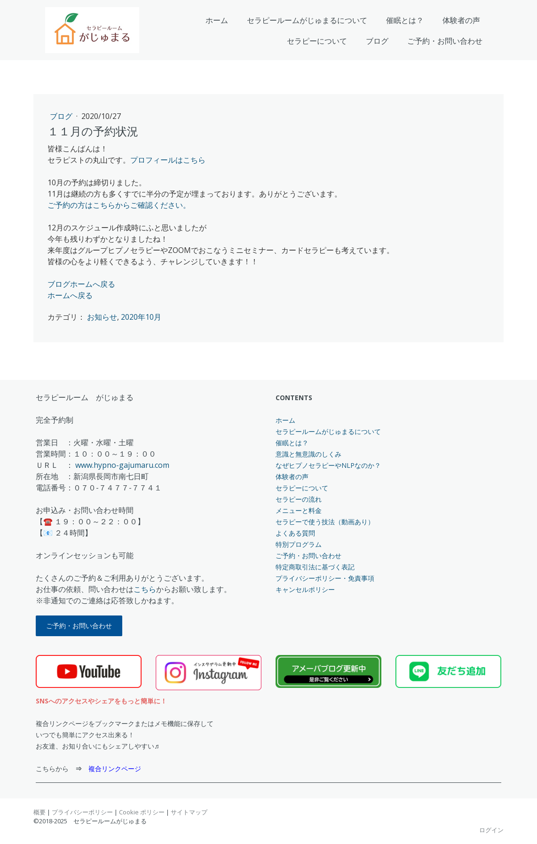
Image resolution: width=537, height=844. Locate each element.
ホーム (216, 20)
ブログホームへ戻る (81, 284)
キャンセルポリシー (305, 589)
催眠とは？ (405, 20)
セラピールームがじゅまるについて (307, 20)
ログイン (491, 830)
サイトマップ (189, 812)
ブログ (377, 41)
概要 (39, 812)
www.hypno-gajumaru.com (122, 465)
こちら (145, 589)
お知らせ (102, 317)
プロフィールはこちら (167, 160)
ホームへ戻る (70, 295)
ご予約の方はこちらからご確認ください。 (118, 205)
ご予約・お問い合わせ (444, 41)
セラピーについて (317, 41)
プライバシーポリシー (82, 812)
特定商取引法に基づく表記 (315, 566)
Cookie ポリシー (142, 812)
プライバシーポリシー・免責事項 (325, 578)
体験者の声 (461, 20)
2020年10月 (141, 317)
